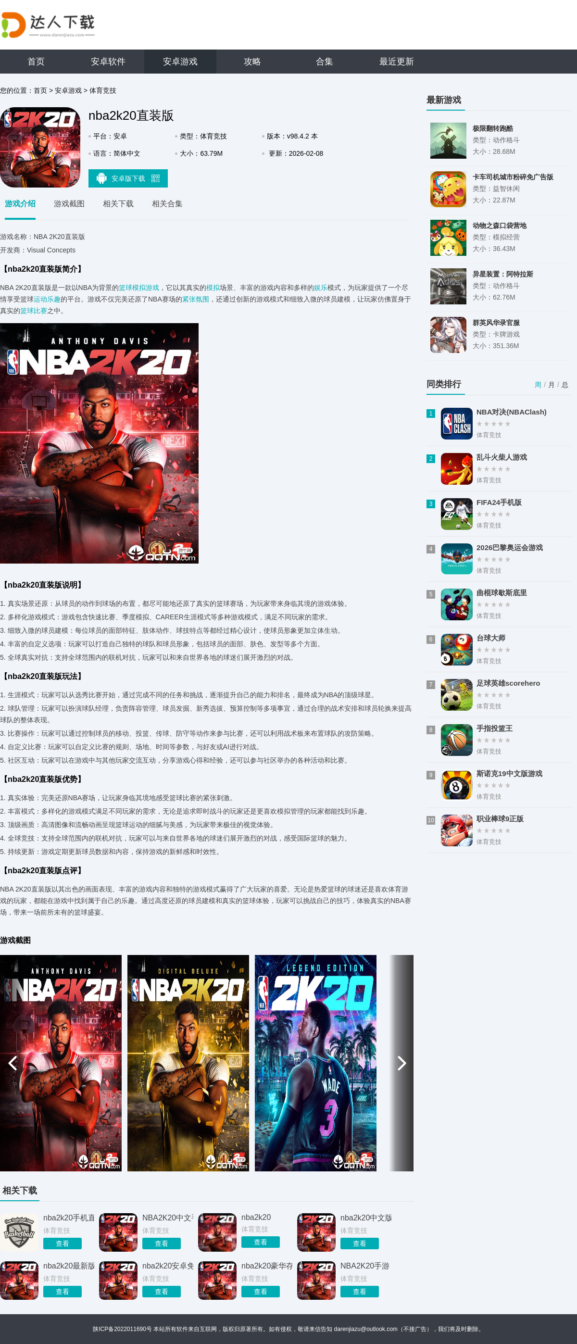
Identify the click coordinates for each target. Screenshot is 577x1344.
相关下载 (118, 204)
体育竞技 (102, 90)
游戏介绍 (20, 204)
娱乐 (320, 287)
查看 (62, 1243)
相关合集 (167, 204)
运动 (40, 299)
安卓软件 (108, 61)
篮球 (125, 287)
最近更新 (396, 61)
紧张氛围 (195, 299)
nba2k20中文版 (365, 1218)
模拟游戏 (145, 287)
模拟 (213, 287)
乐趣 (54, 299)
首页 (36, 61)
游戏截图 (69, 204)
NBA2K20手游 (364, 1266)
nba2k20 (256, 1217)
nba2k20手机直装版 (68, 1218)
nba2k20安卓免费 (167, 1266)
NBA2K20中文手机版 (167, 1218)
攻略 (252, 61)
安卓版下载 (128, 178)
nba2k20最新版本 (68, 1266)
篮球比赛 (33, 310)
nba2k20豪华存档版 (266, 1266)
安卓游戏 (180, 61)
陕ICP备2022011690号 (122, 1329)
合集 (324, 61)
